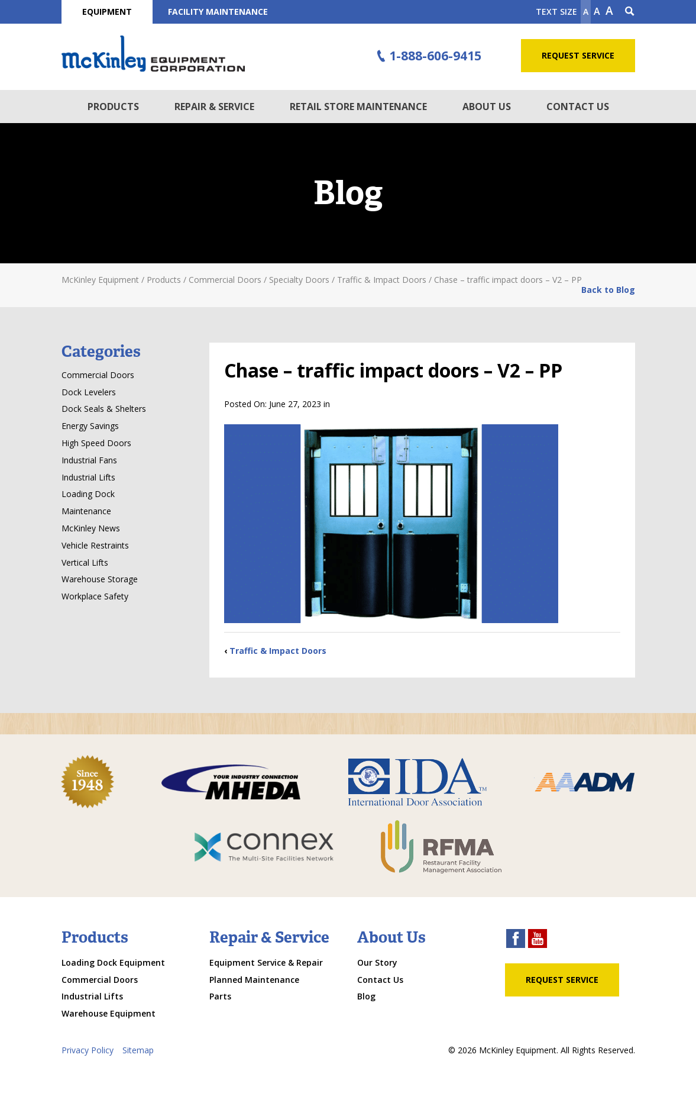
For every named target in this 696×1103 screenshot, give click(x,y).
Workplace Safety (94, 596)
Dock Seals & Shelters (103, 408)
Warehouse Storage (99, 579)
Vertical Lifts (84, 562)
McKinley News (90, 528)
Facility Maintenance (218, 11)
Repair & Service (214, 106)
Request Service (578, 55)
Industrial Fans (89, 460)
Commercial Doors (97, 374)
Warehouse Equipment (108, 1013)
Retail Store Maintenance (358, 106)
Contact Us (577, 106)
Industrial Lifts (88, 477)
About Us (486, 106)
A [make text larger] (609, 10)
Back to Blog (608, 289)
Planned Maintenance (254, 979)
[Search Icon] (629, 12)
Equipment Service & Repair (266, 962)
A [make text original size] (597, 11)
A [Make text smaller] (585, 11)
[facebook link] (515, 940)
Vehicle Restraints (95, 545)
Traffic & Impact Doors (277, 650)
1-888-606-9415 (427, 56)
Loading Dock (88, 493)
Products (113, 106)
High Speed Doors (96, 443)
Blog (366, 996)
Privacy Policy (87, 1050)
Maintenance (86, 511)
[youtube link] (537, 940)
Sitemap (138, 1050)
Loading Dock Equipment (113, 962)
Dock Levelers (88, 392)
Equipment (107, 11)
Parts (220, 996)
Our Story (377, 962)
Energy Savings (90, 425)
